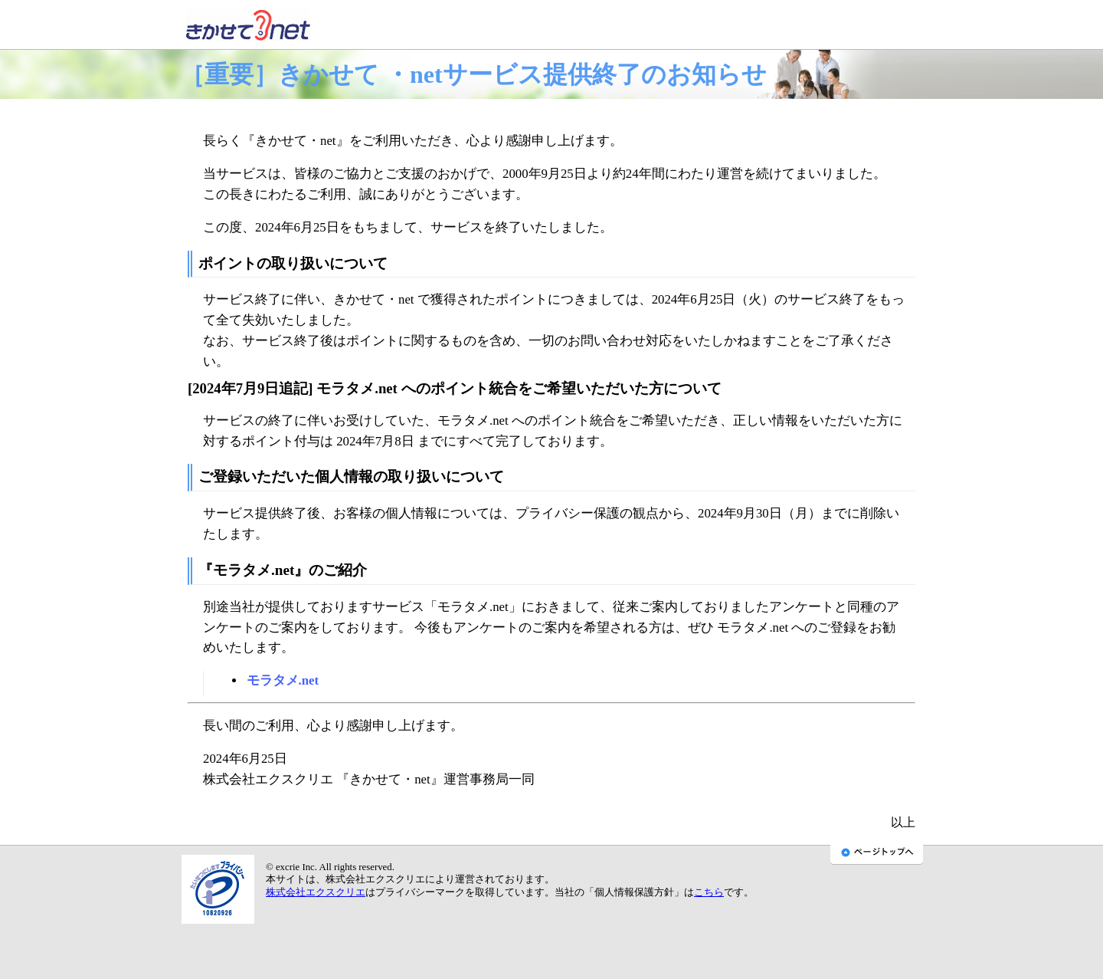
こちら (709, 892)
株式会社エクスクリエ (315, 892)
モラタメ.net (283, 680)
